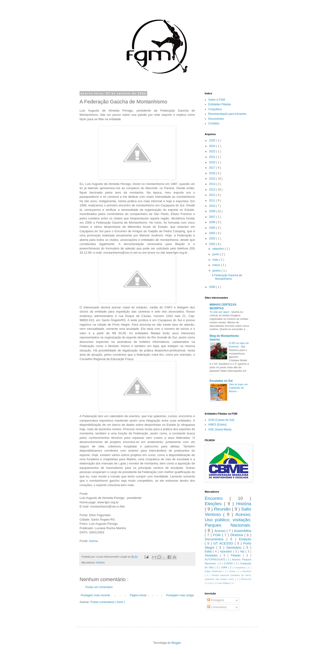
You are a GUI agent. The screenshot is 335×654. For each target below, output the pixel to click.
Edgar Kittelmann (214, 571)
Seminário (234, 547)
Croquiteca (215, 109)
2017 (212, 167)
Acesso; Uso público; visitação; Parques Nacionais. (228, 520)
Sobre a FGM (216, 99)
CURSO (229, 563)
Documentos (216, 118)
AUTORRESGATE (215, 559)
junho (216, 254)
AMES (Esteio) (217, 424)
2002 (212, 244)
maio (215, 259)
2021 (212, 157)
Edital (209, 551)
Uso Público (224, 583)
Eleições (214, 503)
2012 (212, 195)
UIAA (224, 567)
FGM (217, 535)
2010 (212, 206)
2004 (212, 233)
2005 (212, 227)
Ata (242, 551)
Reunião (223, 509)
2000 (212, 287)
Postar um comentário (99, 587)
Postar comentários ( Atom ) (107, 602)
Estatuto (245, 539)
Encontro (217, 498)
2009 (212, 211)
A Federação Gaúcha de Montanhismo (227, 277)
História (100, 562)
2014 (212, 184)
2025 (212, 140)
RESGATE (246, 579)
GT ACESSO (224, 543)
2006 (212, 222)
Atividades (212, 555)
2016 (212, 173)
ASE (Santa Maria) (219, 429)
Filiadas (237, 555)
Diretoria (237, 535)
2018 (212, 162)
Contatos (213, 123)
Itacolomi (246, 571)
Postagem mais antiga (180, 595)
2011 (212, 200)
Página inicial (138, 595)
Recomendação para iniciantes (227, 114)
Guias (232, 571)
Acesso (220, 531)
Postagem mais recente (95, 595)
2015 (212, 178)
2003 (212, 238)
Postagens (215, 600)
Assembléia (242, 531)
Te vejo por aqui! (220, 311)
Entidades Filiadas (219, 104)
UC (211, 583)
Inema (93, 541)
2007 (212, 216)
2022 (212, 151)
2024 (212, 146)
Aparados (226, 551)
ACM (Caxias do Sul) (221, 420)
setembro (218, 248)
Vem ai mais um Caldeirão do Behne (238, 388)
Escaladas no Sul (221, 380)
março (216, 265)
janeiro (216, 270)
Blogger (176, 642)
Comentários (217, 607)
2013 (212, 189)
